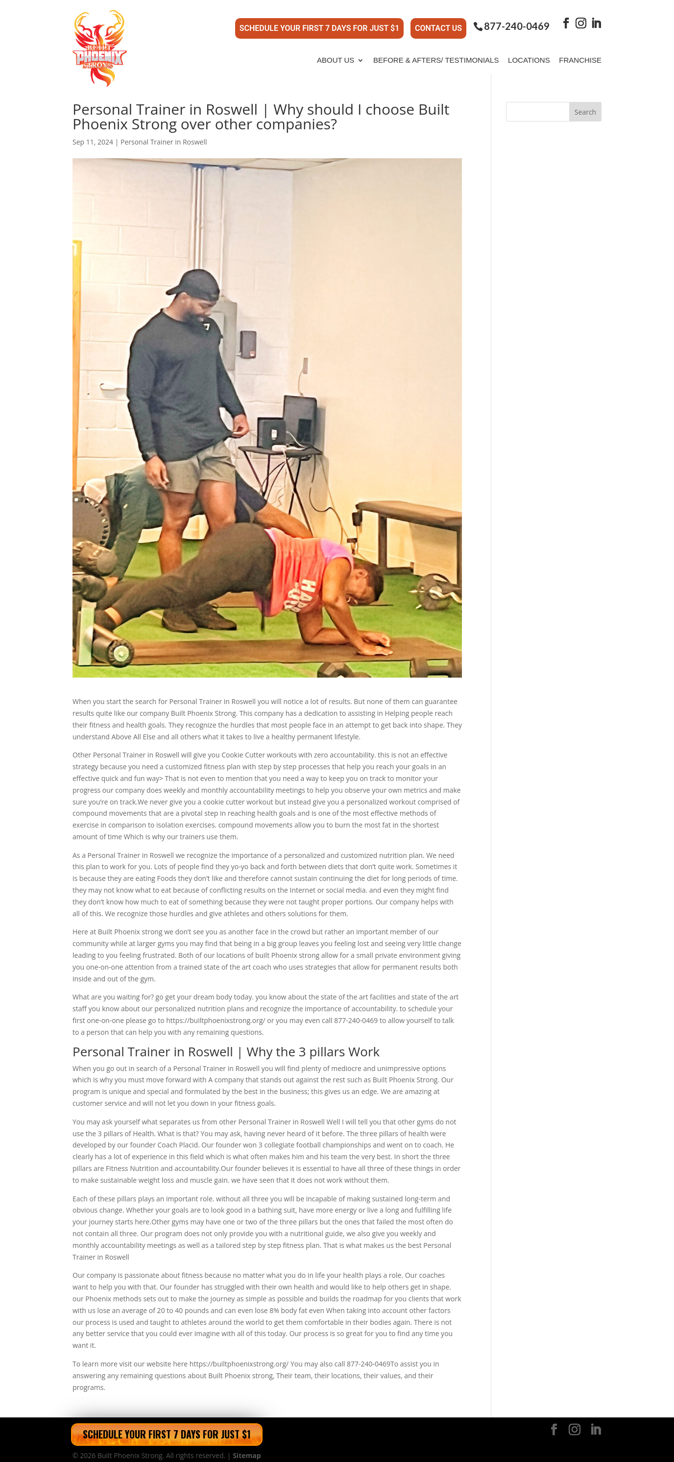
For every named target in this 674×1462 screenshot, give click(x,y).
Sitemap (247, 1448)
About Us (335, 53)
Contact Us (438, 24)
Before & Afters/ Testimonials (436, 53)
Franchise (580, 53)
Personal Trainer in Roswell (163, 135)
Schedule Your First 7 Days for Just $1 (320, 24)
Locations (529, 53)
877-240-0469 (517, 22)
